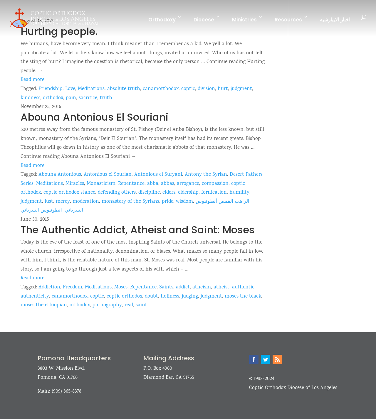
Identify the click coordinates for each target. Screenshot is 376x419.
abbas (167, 183)
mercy (63, 201)
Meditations (91, 89)
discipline (149, 192)
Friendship (50, 89)
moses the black (243, 296)
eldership (188, 192)
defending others (117, 192)
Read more (32, 80)
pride (167, 201)
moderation (86, 201)
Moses (120, 287)
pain (71, 98)
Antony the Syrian (206, 174)
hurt (223, 89)
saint (141, 305)
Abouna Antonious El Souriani (94, 117)
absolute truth (123, 89)
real (129, 305)
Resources (288, 19)
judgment (241, 89)
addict (183, 287)
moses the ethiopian (44, 305)
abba (152, 183)
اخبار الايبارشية (335, 19)
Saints (166, 287)
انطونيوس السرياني (41, 210)
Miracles (75, 183)
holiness (170, 296)
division (206, 89)
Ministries (244, 19)
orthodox (53, 98)
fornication (214, 192)
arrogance (188, 183)
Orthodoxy (162, 19)
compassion (215, 183)
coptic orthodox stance (69, 192)
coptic (188, 89)
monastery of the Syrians (130, 201)
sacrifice (88, 98)
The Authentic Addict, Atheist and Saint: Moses (138, 230)
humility (239, 192)
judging (190, 296)
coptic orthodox (124, 296)
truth (106, 98)
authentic (243, 287)
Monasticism (101, 183)
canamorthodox (161, 89)
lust (49, 201)
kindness (30, 98)
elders (168, 192)
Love (70, 89)
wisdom (184, 201)
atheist (221, 287)
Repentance (131, 183)
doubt (151, 296)
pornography (107, 305)
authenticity (35, 296)
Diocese (204, 19)
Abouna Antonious (59, 174)
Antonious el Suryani (158, 174)
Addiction (49, 287)
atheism (201, 287)
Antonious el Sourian (108, 174)
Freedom (72, 287)
